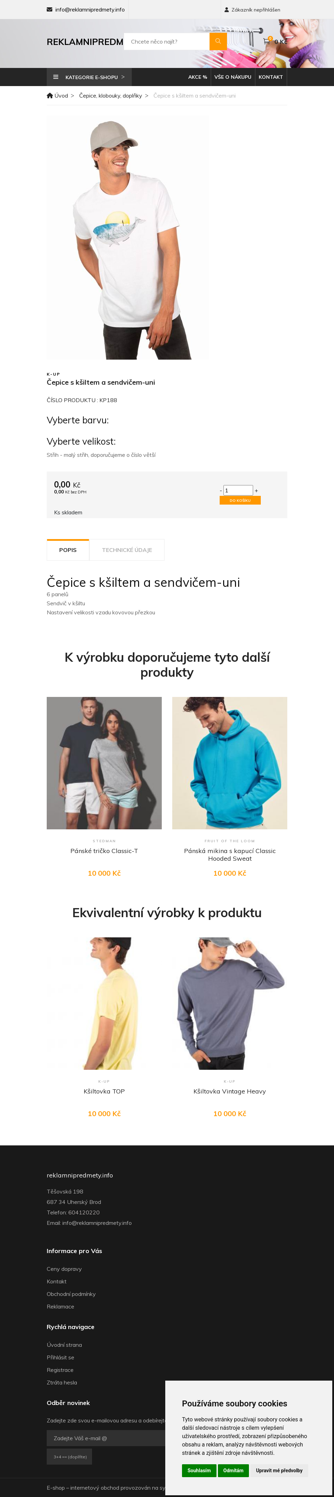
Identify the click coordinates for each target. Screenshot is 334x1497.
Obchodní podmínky (71, 1293)
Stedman (104, 841)
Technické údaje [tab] (127, 549)
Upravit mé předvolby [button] (279, 1470)
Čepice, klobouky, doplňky (110, 95)
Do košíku (240, 500)
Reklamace (60, 1306)
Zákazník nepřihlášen (252, 10)
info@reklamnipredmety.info (90, 9)
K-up (53, 374)
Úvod (57, 95)
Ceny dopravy (64, 1268)
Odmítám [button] (233, 1470)
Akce (197, 77)
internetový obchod (94, 1487)
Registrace (60, 1369)
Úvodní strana (64, 1344)
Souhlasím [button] (199, 1470)
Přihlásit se (60, 1357)
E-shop (56, 1487)
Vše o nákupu (232, 77)
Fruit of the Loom (230, 841)
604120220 (84, 1212)
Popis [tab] (68, 549)
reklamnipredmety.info (80, 1175)
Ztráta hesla (62, 1382)
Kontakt (271, 77)
